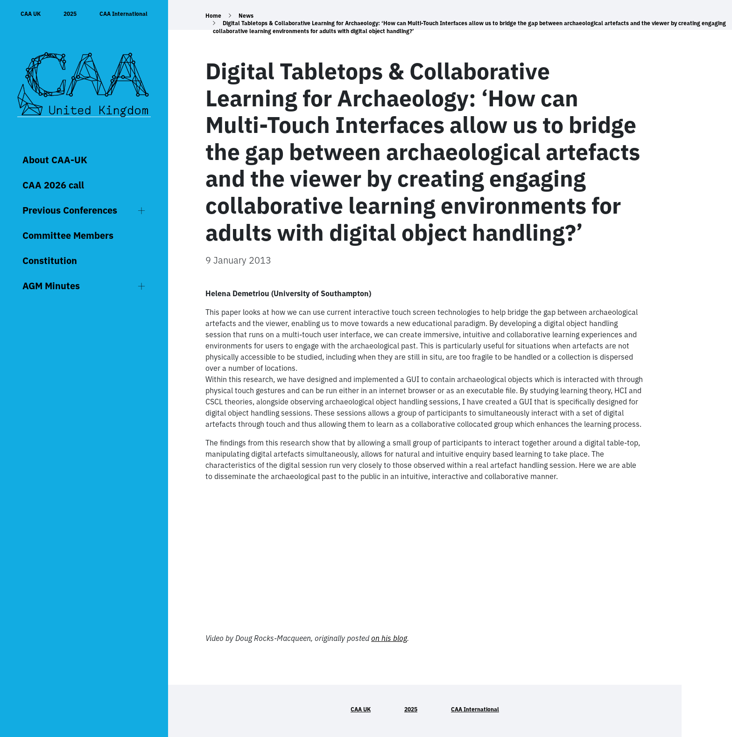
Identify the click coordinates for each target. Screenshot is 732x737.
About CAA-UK (54, 159)
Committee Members (67, 235)
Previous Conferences (69, 210)
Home (213, 15)
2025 (70, 13)
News (246, 15)
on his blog (389, 638)
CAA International (123, 13)
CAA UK (31, 13)
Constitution (49, 260)
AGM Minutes (51, 285)
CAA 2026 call (53, 185)
